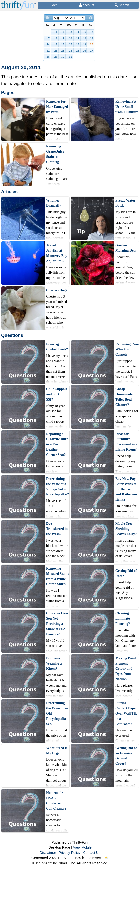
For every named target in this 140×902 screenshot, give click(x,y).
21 (48, 50)
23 (62, 50)
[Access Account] (87, 5)
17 (70, 44)
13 (91, 38)
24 (70, 50)
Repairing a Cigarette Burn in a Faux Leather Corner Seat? (57, 444)
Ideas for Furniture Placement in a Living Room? (126, 441)
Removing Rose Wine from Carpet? (127, 349)
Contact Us (91, 853)
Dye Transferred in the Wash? (57, 529)
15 (55, 44)
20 (91, 44)
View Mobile (82, 847)
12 (84, 38)
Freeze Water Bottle (125, 203)
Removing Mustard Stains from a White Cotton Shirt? (57, 576)
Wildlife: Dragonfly (53, 203)
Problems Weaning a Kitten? (54, 663)
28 (48, 56)
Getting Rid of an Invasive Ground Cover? (126, 755)
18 (77, 44)
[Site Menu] (53, 5)
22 (55, 50)
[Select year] (77, 18)
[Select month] (61, 18)
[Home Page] (18, 3)
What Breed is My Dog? (56, 750)
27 (91, 50)
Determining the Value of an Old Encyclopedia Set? (57, 713)
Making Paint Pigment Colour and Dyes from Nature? (125, 668)
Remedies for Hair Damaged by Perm (57, 107)
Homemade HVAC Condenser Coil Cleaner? (56, 800)
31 (70, 56)
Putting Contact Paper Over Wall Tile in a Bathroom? (126, 713)
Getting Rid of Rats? (126, 573)
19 (84, 44)
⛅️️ (106, 858)
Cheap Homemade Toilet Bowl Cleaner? (123, 397)
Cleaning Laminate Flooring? (122, 618)
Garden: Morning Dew (125, 247)
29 (55, 56)
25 (77, 50)
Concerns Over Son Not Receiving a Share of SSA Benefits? (57, 623)
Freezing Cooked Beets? (57, 346)
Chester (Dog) (56, 290)
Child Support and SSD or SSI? (56, 394)
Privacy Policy (69, 853)
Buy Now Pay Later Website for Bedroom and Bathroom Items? (126, 489)
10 (70, 38)
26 (84, 50)
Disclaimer (48, 853)
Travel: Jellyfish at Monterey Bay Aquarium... (56, 253)
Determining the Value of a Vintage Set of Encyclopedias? (57, 486)
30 (62, 56)
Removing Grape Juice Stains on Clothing (55, 154)
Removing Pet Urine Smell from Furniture (126, 107)
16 (62, 44)
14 (48, 44)
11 (77, 38)
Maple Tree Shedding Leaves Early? (126, 529)
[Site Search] (122, 5)
